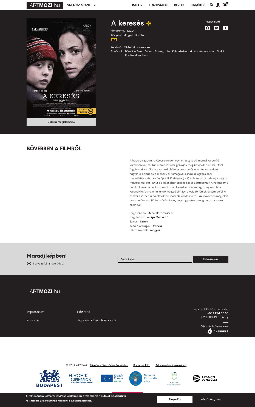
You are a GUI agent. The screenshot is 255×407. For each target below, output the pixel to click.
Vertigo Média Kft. (157, 217)
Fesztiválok (158, 5)
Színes (144, 221)
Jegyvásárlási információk (96, 320)
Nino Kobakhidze (176, 51)
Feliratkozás (210, 259)
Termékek (197, 5)
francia (157, 225)
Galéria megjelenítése (61, 121)
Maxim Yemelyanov (201, 51)
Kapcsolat (34, 320)
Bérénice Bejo (133, 51)
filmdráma (117, 30)
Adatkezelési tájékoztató (170, 365)
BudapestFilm (141, 365)
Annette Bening (153, 51)
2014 (131, 30)
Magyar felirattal (133, 35)
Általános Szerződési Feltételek (109, 365)
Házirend (83, 312)
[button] (219, 5)
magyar (155, 230)
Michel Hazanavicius (137, 47)
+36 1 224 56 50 (217, 313)
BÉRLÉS (179, 5)
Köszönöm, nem (211, 399)
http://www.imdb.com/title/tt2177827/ (114, 39)
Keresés (213, 5)
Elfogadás (175, 399)
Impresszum (35, 312)
